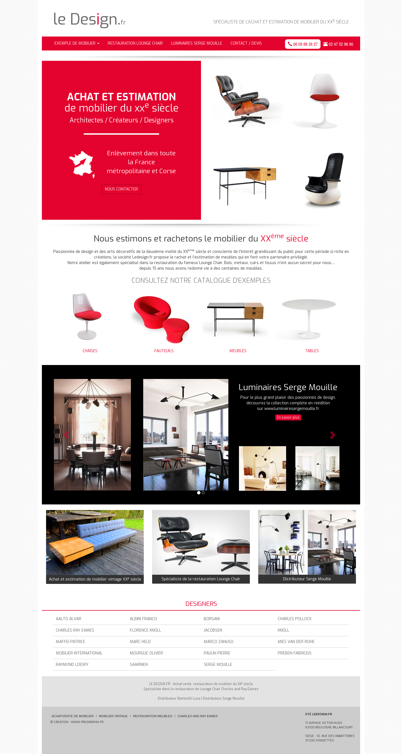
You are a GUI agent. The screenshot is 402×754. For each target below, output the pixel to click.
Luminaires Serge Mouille (196, 43)
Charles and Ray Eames (198, 716)
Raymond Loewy (72, 664)
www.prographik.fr (87, 722)
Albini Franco (143, 619)
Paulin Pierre (217, 653)
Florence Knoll (145, 630)
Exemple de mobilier (76, 43)
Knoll (283, 630)
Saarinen (139, 664)
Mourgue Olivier (146, 653)
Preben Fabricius (295, 653)
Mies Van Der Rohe (296, 641)
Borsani (212, 619)
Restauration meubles (152, 716)
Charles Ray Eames (75, 630)
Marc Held (140, 641)
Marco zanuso (218, 641)
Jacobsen (213, 630)
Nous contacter (121, 189)
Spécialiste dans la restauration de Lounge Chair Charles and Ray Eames (201, 689)
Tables (308, 320)
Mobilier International (79, 653)
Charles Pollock (295, 619)
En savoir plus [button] (288, 417)
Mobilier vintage (113, 716)
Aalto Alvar (68, 619)
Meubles (234, 320)
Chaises (86, 320)
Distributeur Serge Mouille (224, 698)
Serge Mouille (218, 664)
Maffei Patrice (70, 641)
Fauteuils (160, 320)
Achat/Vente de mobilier (73, 716)
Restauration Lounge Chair (135, 43)
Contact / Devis (246, 43)
